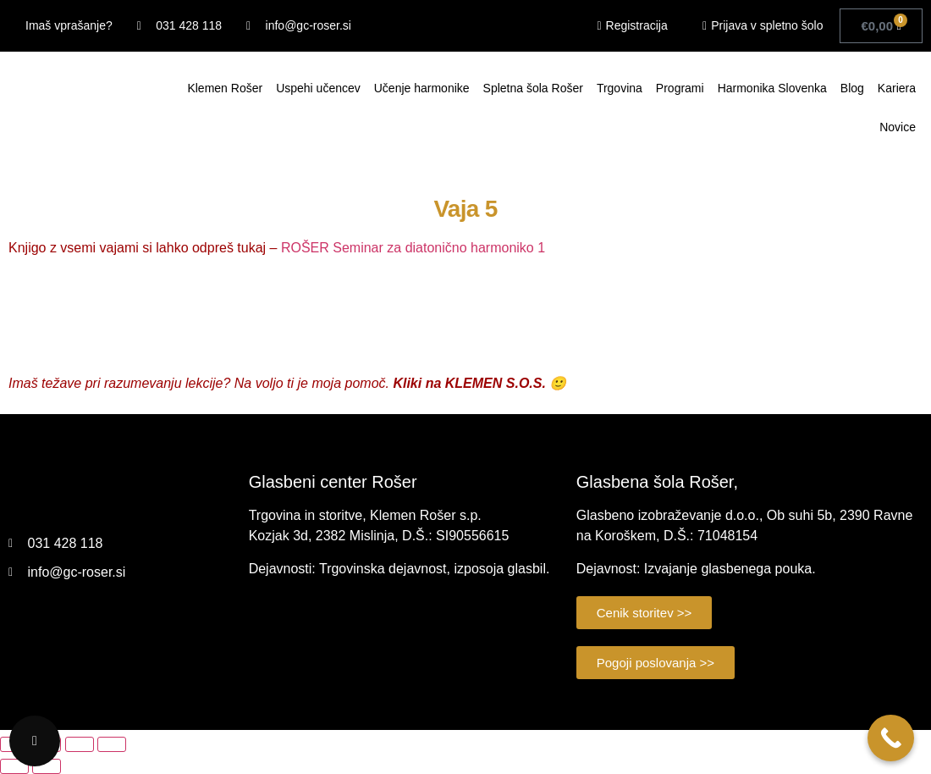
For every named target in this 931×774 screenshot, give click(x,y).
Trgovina (619, 88)
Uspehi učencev (318, 88)
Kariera (897, 88)
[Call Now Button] (891, 738)
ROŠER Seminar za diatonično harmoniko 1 (413, 247)
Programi (680, 88)
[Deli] (79, 744)
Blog (852, 88)
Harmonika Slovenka (772, 88)
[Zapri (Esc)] (111, 744)
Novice (897, 127)
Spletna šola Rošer (533, 88)
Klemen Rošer (224, 88)
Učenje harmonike (422, 88)
